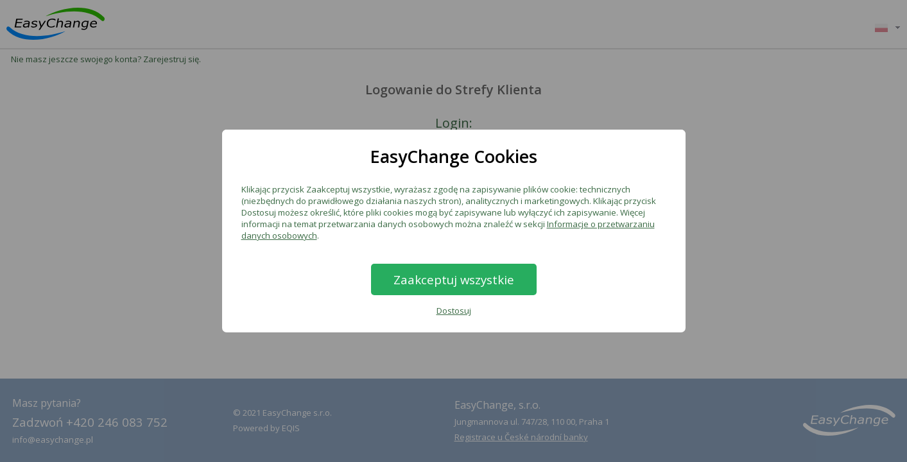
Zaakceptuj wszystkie (453, 279)
